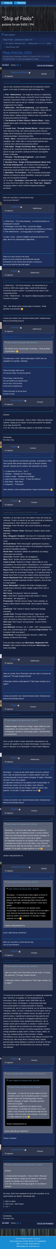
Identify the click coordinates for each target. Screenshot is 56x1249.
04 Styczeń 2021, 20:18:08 (11, 960)
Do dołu (5, 65)
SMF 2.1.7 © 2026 (22, 1243)
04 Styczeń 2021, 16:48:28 (11, 455)
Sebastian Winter (19, 72)
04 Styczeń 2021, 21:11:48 (11, 1158)
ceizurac (15, 327)
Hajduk (14, 501)
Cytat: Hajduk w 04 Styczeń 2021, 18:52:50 (22, 720)
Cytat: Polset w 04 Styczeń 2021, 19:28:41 (22, 966)
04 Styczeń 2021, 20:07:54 (11, 818)
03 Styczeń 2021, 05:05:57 (11, 280)
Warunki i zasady (27, 1238)
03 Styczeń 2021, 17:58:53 (11, 409)
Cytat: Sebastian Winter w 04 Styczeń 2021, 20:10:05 (26, 1074)
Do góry (5, 1223)
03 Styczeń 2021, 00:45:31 (11, 216)
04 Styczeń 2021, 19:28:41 (11, 668)
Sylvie (49, 43)
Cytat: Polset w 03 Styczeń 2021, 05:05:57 (22, 343)
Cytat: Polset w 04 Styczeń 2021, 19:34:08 (22, 824)
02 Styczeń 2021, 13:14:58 (11, 81)
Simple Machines (34, 1243)
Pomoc (18, 1238)
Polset (14, 271)
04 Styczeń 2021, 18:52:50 (11, 510)
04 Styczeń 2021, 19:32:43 (11, 714)
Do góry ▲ (36, 1238)
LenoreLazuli (17, 400)
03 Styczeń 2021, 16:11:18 (11, 336)
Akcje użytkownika (45, 66)
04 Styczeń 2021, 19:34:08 (11, 767)
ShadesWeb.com (34, 1246)
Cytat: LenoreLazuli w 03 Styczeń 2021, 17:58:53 (24, 1165)
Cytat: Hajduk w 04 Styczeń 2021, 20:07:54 (22, 882)
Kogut (14, 446)
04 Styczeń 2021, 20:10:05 (11, 876)
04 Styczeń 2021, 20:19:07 (11, 1067)
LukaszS (15, 207)
